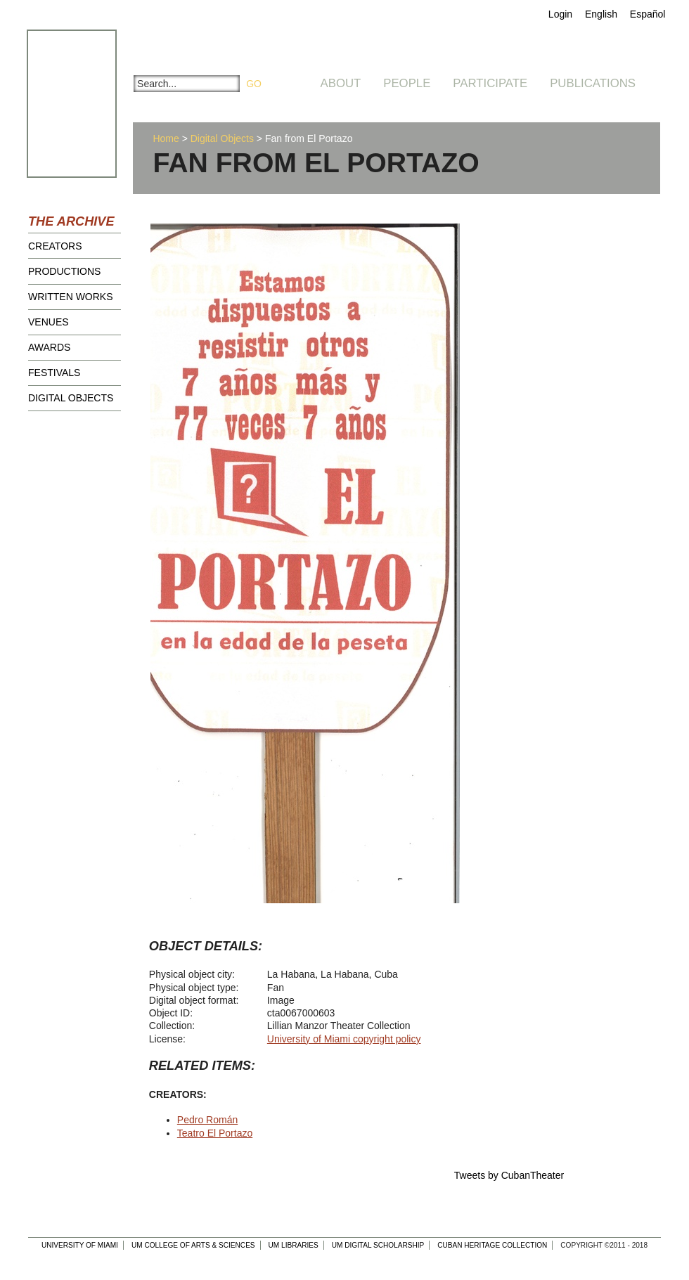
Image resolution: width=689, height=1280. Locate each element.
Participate (490, 83)
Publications (593, 83)
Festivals (54, 372)
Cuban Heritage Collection (492, 1245)
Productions (64, 271)
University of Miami (79, 1245)
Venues (48, 322)
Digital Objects (70, 397)
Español (648, 14)
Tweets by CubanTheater (509, 1175)
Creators (55, 246)
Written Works (70, 296)
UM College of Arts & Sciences (193, 1245)
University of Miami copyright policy (344, 1039)
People (406, 83)
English (601, 14)
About (341, 83)
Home (166, 138)
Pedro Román (207, 1119)
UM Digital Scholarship (378, 1245)
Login (560, 14)
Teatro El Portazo (214, 1133)
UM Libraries (293, 1245)
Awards (49, 347)
